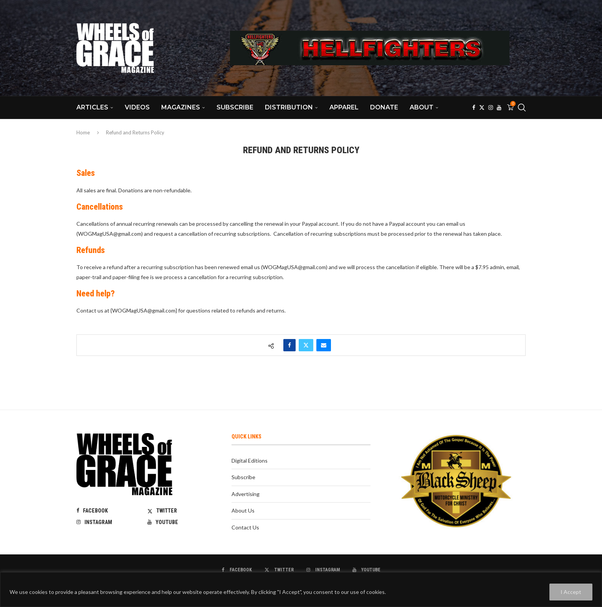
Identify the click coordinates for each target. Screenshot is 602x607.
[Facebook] (473, 107)
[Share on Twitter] (306, 345)
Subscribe (235, 107)
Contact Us (245, 527)
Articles (92, 107)
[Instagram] (490, 107)
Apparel (344, 107)
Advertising (246, 494)
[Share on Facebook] (289, 345)
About (421, 107)
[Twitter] (482, 107)
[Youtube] (499, 107)
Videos (137, 107)
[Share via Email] (323, 345)
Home (83, 132)
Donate (384, 107)
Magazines (180, 107)
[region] (301, 589)
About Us (243, 510)
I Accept (571, 592)
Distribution (289, 107)
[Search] (522, 107)
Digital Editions (250, 460)
